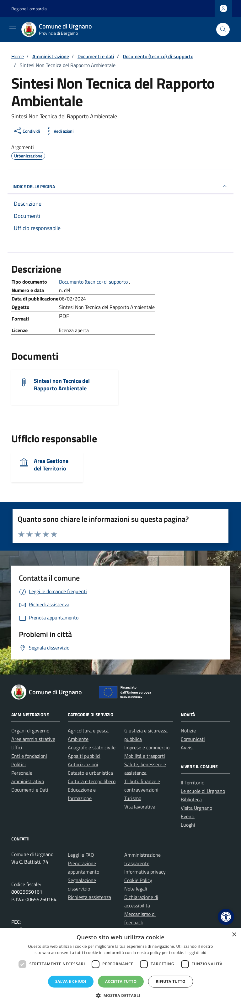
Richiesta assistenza (89, 897)
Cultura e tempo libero (91, 781)
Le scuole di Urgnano (203, 791)
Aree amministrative (33, 739)
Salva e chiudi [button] (70, 981)
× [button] (234, 934)
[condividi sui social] (26, 131)
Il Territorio (192, 782)
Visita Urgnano (196, 808)
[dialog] (120, 967)
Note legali (135, 888)
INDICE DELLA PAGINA (120, 186)
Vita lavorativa (139, 806)
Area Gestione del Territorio (51, 465)
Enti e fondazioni (29, 756)
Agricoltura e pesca (88, 730)
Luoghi (188, 825)
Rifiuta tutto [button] (170, 981)
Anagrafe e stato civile (91, 747)
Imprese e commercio (146, 747)
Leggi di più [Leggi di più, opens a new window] (195, 952)
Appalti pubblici (84, 756)
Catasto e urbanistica (90, 773)
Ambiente (78, 739)
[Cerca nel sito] (223, 29)
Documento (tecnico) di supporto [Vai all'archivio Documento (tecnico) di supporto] (94, 281)
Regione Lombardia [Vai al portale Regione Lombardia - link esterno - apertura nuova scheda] (29, 8)
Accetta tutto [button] (121, 981)
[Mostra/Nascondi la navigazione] (12, 29)
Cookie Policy (138, 880)
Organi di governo (30, 730)
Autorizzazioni (83, 764)
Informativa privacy (145, 871)
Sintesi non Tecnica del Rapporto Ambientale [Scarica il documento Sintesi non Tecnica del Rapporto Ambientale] (62, 385)
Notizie (188, 730)
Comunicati (193, 739)
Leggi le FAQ (81, 855)
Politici (18, 764)
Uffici (16, 747)
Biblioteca (191, 799)
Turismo (132, 798)
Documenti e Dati (29, 789)
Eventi (188, 816)
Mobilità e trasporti (144, 756)
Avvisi (187, 747)
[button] (226, 917)
